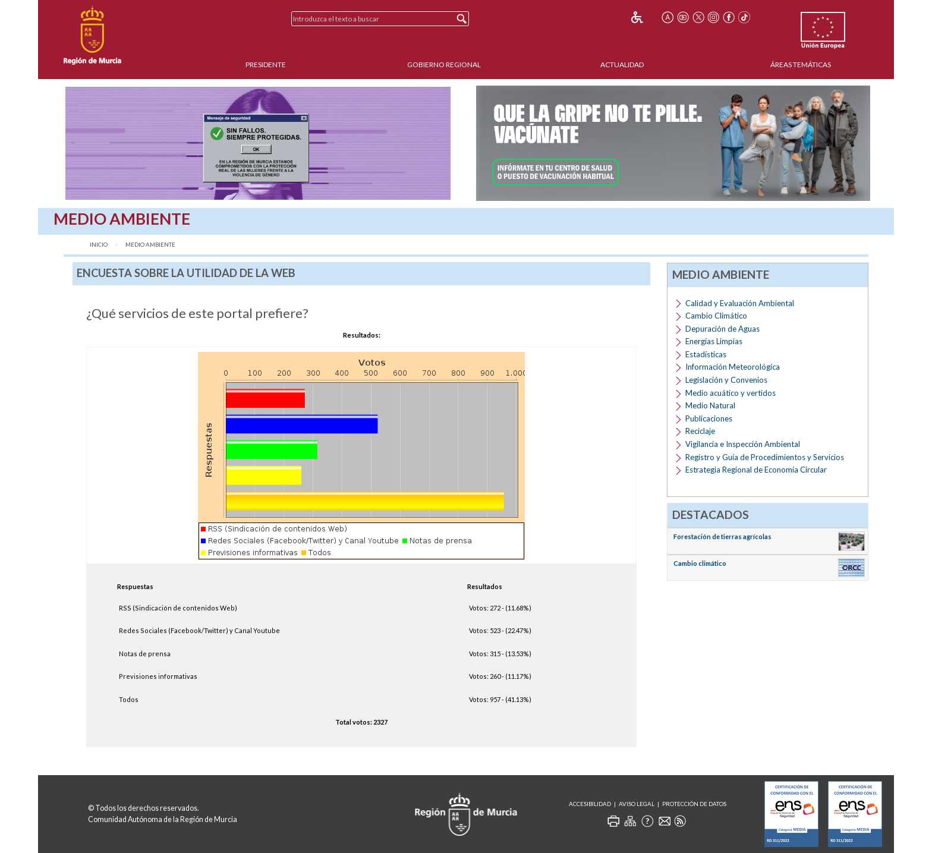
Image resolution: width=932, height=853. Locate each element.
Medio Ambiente (150, 244)
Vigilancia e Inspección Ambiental (742, 444)
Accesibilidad (590, 804)
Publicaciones (708, 418)
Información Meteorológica (732, 367)
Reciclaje (700, 431)
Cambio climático (699, 563)
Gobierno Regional (444, 64)
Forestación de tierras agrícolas (722, 536)
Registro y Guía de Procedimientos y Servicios (764, 457)
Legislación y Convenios (726, 380)
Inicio (99, 244)
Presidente (265, 64)
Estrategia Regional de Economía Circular (756, 469)
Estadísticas (705, 354)
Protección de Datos (694, 804)
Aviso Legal (636, 804)
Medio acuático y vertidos (730, 393)
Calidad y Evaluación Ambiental (739, 303)
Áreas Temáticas (800, 64)
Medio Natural (710, 405)
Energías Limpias (713, 341)
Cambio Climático (716, 315)
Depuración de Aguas (722, 328)
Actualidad (622, 64)
